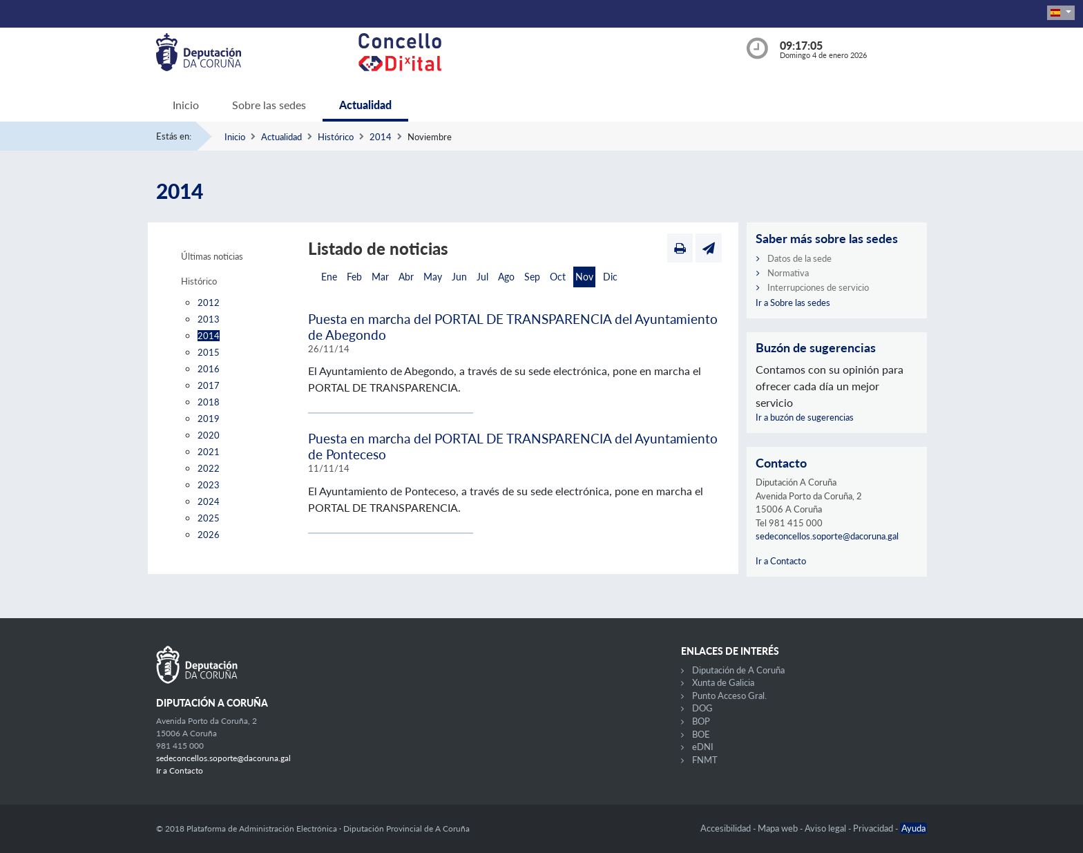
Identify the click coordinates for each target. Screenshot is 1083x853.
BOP (701, 721)
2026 (209, 534)
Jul (482, 276)
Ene (329, 276)
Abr (406, 276)
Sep (532, 276)
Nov (584, 276)
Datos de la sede (799, 258)
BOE (701, 734)
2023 (209, 484)
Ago (506, 276)
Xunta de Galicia (723, 682)
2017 (209, 385)
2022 (209, 468)
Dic (610, 276)
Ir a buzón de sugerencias (805, 417)
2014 (381, 136)
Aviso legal (826, 828)
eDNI (702, 746)
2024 (209, 501)
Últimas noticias (212, 256)
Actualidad (365, 104)
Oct (558, 276)
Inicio (186, 104)
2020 (209, 435)
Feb (354, 276)
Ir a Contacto (781, 560)
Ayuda (913, 828)
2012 (209, 302)
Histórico (336, 136)
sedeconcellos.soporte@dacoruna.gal (827, 535)
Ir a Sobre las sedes (793, 302)
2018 (209, 402)
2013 (209, 319)
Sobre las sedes (269, 104)
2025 (209, 518)
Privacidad (874, 828)
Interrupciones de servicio (818, 287)
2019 (209, 418)
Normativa (788, 272)
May (432, 276)
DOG (702, 707)
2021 (209, 451)
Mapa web (779, 828)
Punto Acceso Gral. (729, 695)
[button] (1061, 13)
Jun (459, 276)
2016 (209, 368)
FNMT (705, 759)
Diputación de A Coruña (738, 669)
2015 (209, 352)
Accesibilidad (726, 828)
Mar (380, 276)
